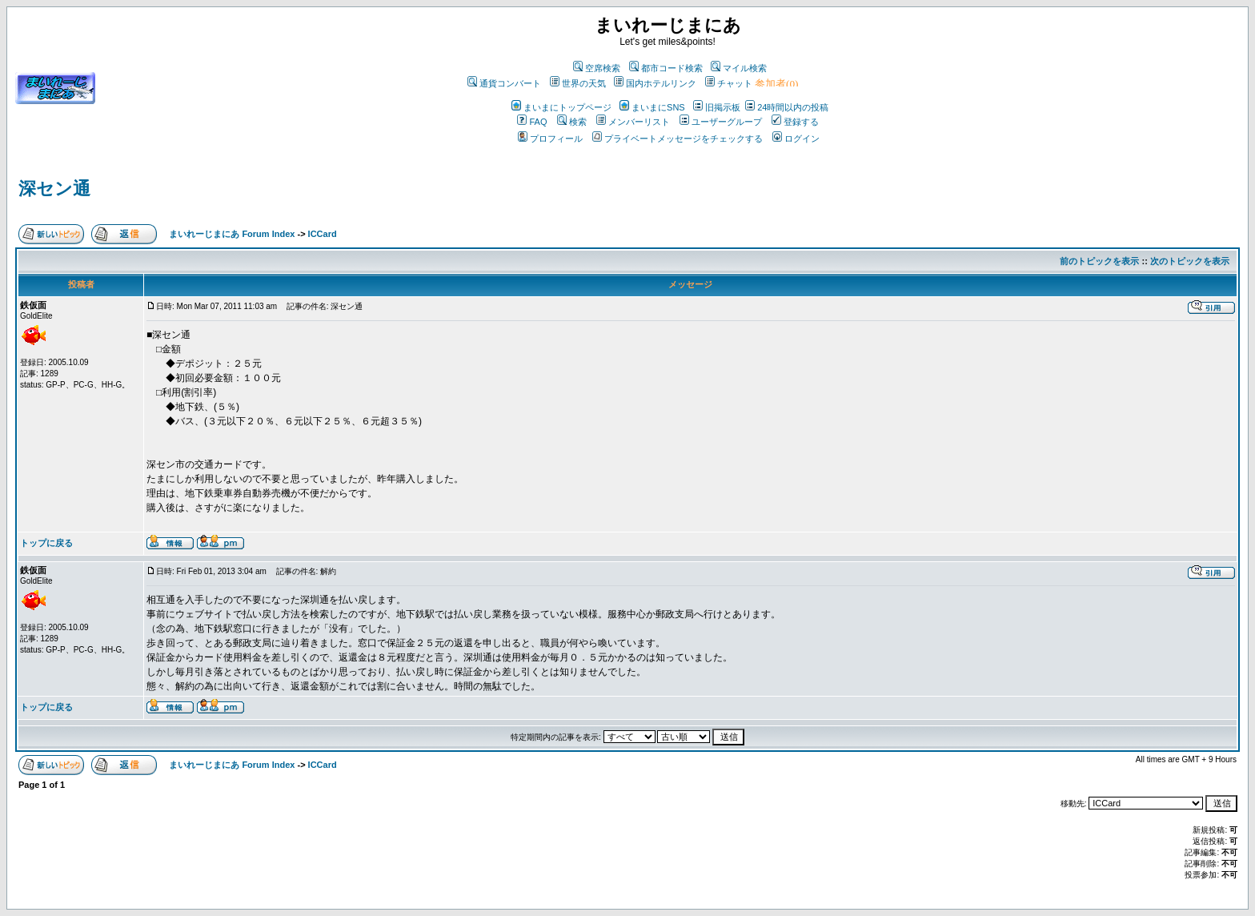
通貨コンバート (504, 83)
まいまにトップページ (561, 107)
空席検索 (596, 68)
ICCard (322, 234)
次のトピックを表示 (1189, 261)
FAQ (532, 122)
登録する (795, 122)
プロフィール (550, 138)
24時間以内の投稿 (786, 107)
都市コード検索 (666, 68)
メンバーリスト (633, 122)
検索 (572, 122)
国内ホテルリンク (655, 83)
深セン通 (54, 189)
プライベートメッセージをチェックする (677, 138)
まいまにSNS (652, 107)
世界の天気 (578, 83)
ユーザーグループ (721, 122)
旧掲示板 (716, 107)
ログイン (796, 138)
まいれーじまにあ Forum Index (232, 234)
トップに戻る (46, 543)
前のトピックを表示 (1099, 261)
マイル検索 (739, 68)
